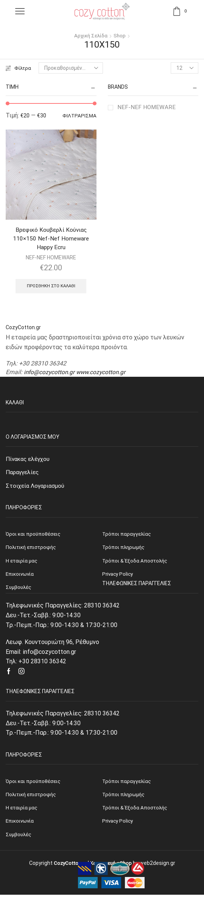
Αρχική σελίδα (90, 35)
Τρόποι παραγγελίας (127, 785)
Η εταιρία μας (22, 812)
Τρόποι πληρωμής (124, 798)
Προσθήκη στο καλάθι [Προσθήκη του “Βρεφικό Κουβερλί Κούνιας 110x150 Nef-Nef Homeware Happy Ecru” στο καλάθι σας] (51, 287)
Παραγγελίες (24, 474)
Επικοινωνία (21, 826)
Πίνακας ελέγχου (29, 460)
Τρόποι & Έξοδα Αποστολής (136, 812)
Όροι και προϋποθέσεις (34, 785)
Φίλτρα (19, 68)
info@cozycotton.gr (50, 374)
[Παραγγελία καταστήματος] (71, 68)
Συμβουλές (19, 840)
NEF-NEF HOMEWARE (146, 107)
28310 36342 (102, 609)
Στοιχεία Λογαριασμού (36, 488)
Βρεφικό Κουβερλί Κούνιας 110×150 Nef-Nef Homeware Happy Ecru (51, 239)
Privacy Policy (118, 826)
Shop (120, 35)
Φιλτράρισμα (79, 116)
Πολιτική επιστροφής (32, 798)
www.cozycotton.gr (103, 374)
